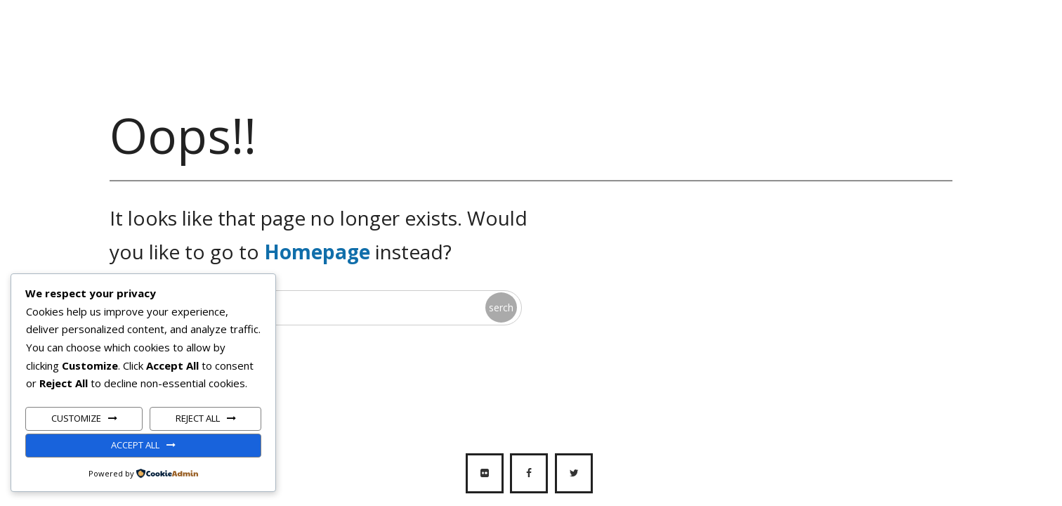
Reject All (198, 418)
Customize (76, 418)
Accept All (135, 445)
